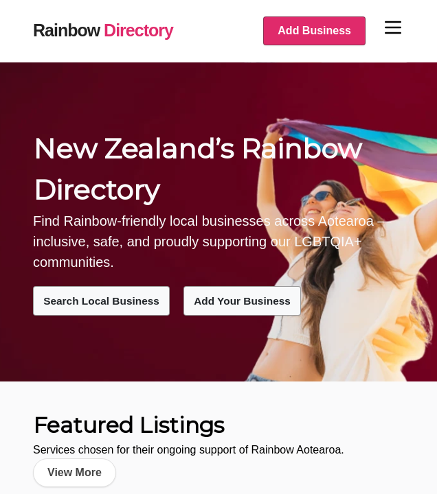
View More (74, 472)
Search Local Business (107, 300)
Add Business (314, 30)
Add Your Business (260, 300)
